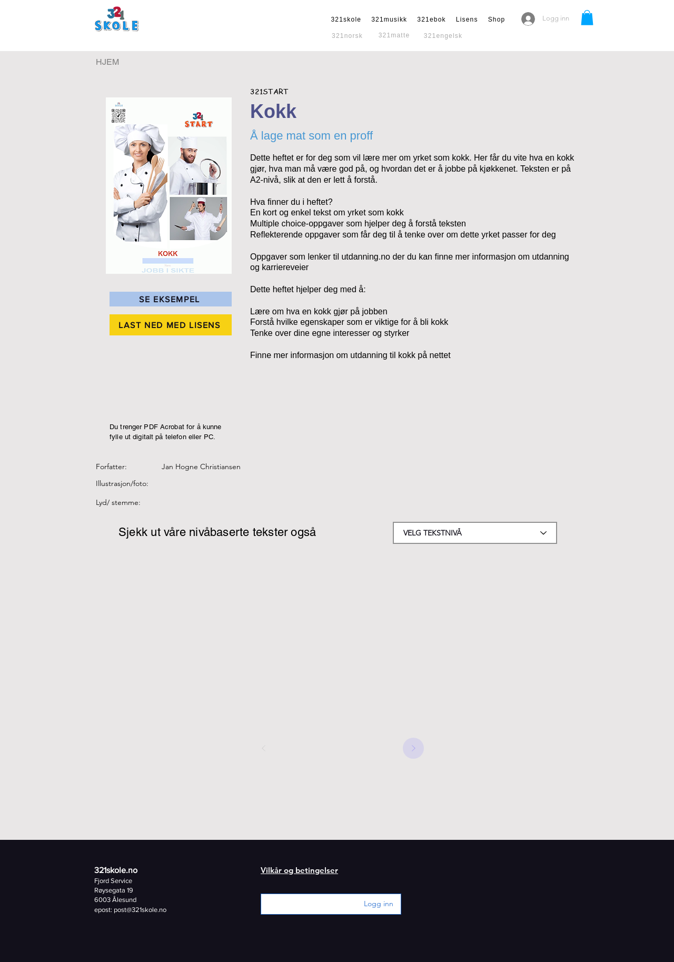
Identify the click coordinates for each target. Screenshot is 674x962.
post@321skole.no (140, 910)
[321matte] (395, 35)
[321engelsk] (444, 36)
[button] (587, 17)
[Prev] (263, 748)
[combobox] (475, 533)
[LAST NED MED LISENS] (171, 324)
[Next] (413, 748)
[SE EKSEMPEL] (171, 299)
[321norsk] (348, 36)
